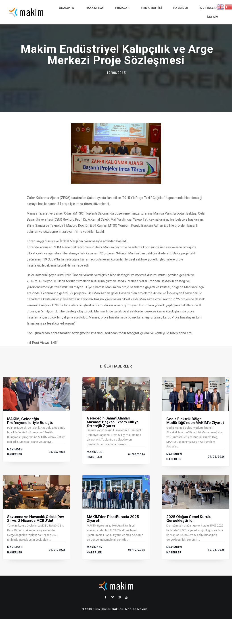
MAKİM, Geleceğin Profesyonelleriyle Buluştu (30, 421)
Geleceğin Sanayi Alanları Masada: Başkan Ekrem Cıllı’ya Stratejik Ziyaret (112, 422)
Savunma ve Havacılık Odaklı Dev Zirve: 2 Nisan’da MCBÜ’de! (35, 518)
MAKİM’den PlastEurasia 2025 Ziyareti (113, 518)
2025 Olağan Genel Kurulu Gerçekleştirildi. (188, 518)
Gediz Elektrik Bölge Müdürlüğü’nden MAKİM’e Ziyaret (195, 421)
